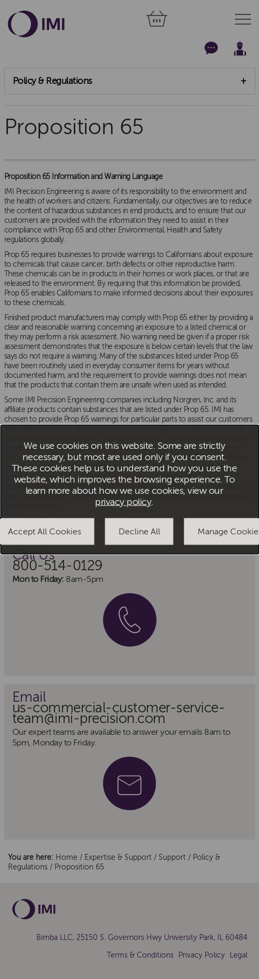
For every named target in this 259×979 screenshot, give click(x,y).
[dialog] (129, 490)
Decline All (139, 531)
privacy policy (123, 501)
